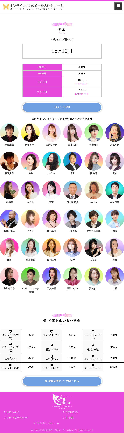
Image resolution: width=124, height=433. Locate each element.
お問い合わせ (13, 412)
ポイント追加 (62, 107)
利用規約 (70, 417)
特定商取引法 (72, 412)
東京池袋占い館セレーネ (47, 423)
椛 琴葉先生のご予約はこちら (62, 381)
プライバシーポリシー (17, 417)
